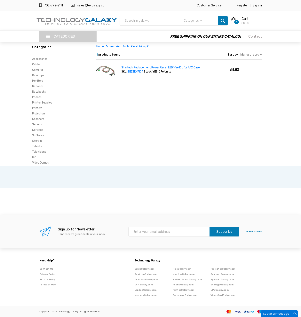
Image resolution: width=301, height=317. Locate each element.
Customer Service (209, 5)
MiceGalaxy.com (181, 268)
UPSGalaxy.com (219, 290)
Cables (36, 64)
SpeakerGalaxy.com (222, 279)
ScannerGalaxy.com (222, 274)
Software (38, 135)
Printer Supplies (42, 102)
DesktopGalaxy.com (146, 274)
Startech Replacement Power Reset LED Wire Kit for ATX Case (160, 67)
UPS (34, 157)
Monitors (37, 80)
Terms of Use (47, 284)
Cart (245, 19)
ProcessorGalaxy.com (185, 295)
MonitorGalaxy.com (183, 274)
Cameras (38, 70)
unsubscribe (254, 231)
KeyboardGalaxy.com (146, 279)
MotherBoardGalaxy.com (187, 279)
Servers (37, 124)
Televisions (39, 151)
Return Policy (47, 279)
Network (37, 86)
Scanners (38, 119)
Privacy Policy (47, 274)
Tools (126, 46)
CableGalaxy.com (144, 268)
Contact (255, 36)
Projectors (38, 113)
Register (242, 5)
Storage (37, 141)
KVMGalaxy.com (143, 284)
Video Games (40, 162)
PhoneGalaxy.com (183, 284)
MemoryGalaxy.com (145, 295)
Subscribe (224, 231)
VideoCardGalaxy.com (223, 295)
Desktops (38, 75)
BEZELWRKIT (135, 71)
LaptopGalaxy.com (145, 290)
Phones (37, 97)
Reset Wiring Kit (141, 46)
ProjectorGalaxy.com (222, 268)
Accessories (39, 59)
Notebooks (39, 91)
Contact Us (46, 268)
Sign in (257, 5)
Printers (37, 108)
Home (100, 46)
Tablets (37, 146)
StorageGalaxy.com (222, 284)
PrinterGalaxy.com (183, 290)
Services (37, 130)
